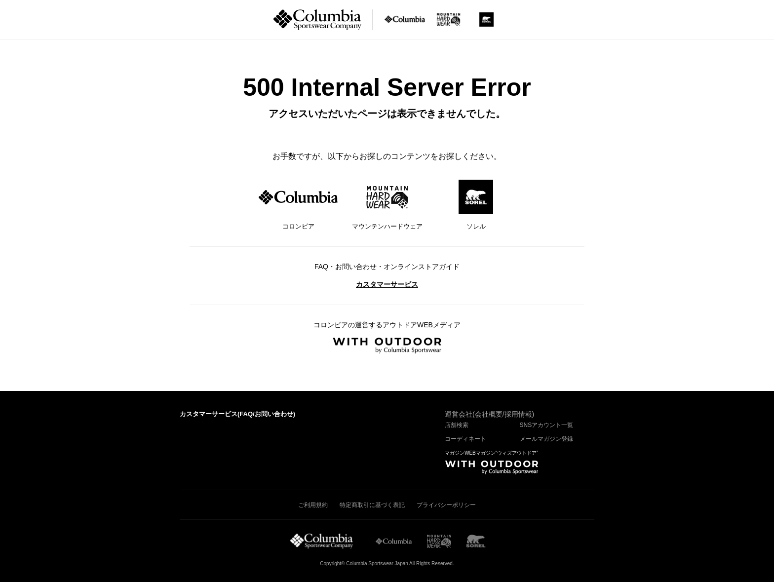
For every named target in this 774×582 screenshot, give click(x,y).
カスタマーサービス (387, 284)
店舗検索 (456, 425)
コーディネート (465, 438)
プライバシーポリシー (446, 505)
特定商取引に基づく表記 (372, 505)
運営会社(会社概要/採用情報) (489, 414)
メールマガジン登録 (546, 438)
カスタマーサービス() (237, 414)
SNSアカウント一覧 (547, 425)
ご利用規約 (313, 505)
